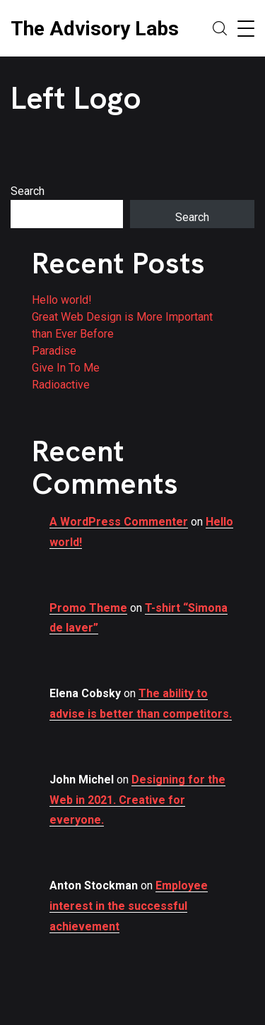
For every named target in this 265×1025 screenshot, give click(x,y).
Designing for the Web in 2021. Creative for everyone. (137, 800)
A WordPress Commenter (118, 521)
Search (28, 191)
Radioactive (61, 384)
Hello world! (62, 300)
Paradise (54, 350)
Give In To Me (66, 367)
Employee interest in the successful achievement (128, 906)
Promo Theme (88, 608)
